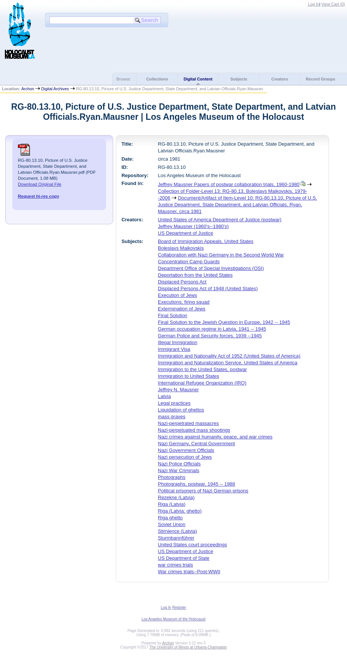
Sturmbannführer (176, 538)
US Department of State (183, 558)
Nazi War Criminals (178, 470)
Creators (279, 79)
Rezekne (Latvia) (176, 497)
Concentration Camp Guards (189, 261)
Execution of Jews (177, 295)
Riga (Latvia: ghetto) (180, 511)
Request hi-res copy (38, 196)
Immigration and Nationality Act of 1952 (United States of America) (229, 356)
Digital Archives (55, 88)
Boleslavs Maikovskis (180, 248)
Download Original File (39, 184)
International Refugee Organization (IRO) (202, 383)
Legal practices (174, 403)
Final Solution (172, 315)
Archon (27, 88)
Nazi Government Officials (186, 450)
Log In (313, 4)
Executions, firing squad (183, 302)
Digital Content (198, 79)
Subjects (238, 79)
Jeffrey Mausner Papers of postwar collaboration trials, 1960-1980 (228, 184)
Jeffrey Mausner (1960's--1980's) (193, 226)
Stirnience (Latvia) (177, 531)
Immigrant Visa (174, 349)
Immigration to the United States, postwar (202, 369)
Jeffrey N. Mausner (178, 389)
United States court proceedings (192, 544)
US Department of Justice (185, 233)
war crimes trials (175, 565)
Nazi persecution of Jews (185, 457)
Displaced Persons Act (182, 282)
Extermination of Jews (181, 309)
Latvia (164, 396)
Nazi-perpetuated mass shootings (194, 430)
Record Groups (320, 79)
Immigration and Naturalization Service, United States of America (227, 362)
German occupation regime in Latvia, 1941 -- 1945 (212, 329)
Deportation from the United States (195, 275)
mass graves (171, 416)
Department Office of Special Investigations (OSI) (211, 268)
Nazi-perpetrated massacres (188, 423)
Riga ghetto (170, 517)
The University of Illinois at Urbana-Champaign (188, 647)
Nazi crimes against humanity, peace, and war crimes (215, 437)
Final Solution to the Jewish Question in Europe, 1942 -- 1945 (224, 322)
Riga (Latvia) (171, 504)
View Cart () (333, 4)
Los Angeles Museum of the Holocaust (174, 619)
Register (179, 607)
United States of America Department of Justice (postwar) (219, 219)
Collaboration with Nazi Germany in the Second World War (221, 255)
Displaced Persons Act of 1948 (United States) (207, 288)
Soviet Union (171, 524)
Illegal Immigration (177, 342)
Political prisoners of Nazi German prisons (203, 490)
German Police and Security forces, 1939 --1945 (210, 335)
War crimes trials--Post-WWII (189, 571)
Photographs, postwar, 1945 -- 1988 (196, 484)
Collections (157, 79)
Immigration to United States (188, 376)
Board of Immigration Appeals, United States (205, 241)
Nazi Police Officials (179, 464)
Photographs (171, 477)
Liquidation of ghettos (181, 410)
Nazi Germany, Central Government (196, 443)
